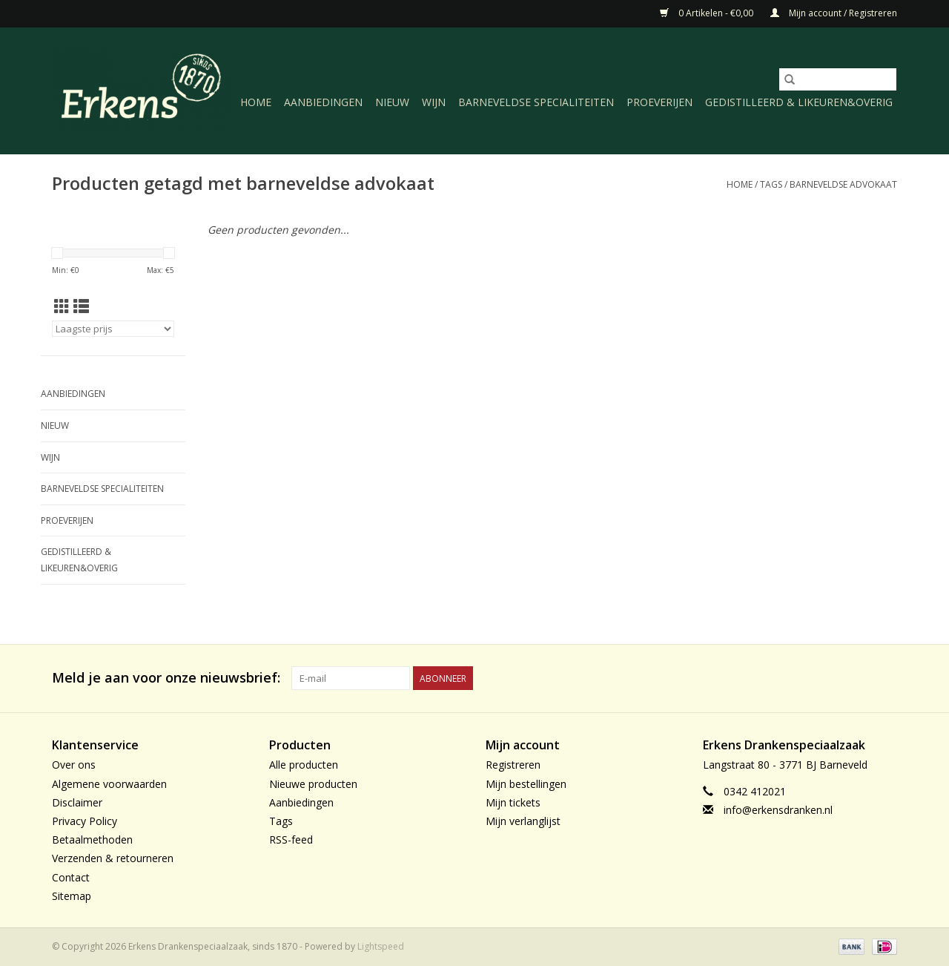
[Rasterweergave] (62, 306)
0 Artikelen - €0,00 (707, 13)
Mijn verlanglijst (523, 821)
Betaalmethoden (92, 839)
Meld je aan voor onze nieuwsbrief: (166, 678)
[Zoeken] (837, 79)
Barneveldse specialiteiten (536, 102)
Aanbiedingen (323, 102)
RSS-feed (291, 839)
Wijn (434, 102)
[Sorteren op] (113, 329)
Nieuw (392, 102)
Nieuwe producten (313, 784)
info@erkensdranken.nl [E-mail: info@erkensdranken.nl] (778, 810)
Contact (71, 877)
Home (255, 102)
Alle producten (303, 765)
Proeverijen (659, 102)
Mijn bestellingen (526, 784)
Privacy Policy (84, 821)
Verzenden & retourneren (112, 858)
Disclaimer (77, 802)
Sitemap (71, 896)
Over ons (74, 765)
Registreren (513, 765)
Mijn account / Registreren (833, 13)
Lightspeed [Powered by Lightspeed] (380, 946)
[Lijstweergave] (81, 306)
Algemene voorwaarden (109, 784)
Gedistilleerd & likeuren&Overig (799, 102)
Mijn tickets (513, 802)
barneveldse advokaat (843, 184)
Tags (771, 184)
